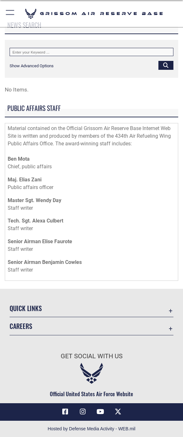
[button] (10, 13)
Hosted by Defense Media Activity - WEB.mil (91, 428)
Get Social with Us (92, 356)
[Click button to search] (165, 65)
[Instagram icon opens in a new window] (83, 412)
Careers (21, 326)
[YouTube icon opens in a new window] (100, 412)
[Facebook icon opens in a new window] (65, 412)
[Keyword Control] (91, 52)
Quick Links (26, 308)
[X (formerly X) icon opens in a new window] (118, 412)
